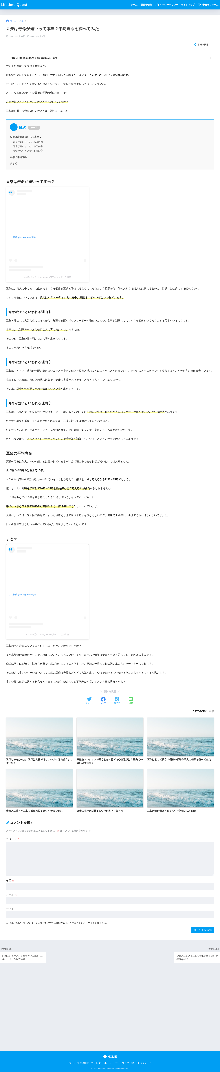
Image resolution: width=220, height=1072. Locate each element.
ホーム (134, 4)
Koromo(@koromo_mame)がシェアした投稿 (47, 625)
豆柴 (211, 701)
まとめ (13, 153)
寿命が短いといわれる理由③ (28, 141)
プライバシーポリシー (166, 4)
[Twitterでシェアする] (89, 691)
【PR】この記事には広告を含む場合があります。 (35, 48)
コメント (13, 829)
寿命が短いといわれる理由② (28, 136)
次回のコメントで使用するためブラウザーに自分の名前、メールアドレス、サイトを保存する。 (59, 913)
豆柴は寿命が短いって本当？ (26, 127)
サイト (10, 899)
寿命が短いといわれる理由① (28, 132)
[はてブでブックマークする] (117, 691)
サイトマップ (188, 4)
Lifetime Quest (14, 5)
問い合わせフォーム (208, 4)
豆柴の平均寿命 (18, 147)
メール (11, 885)
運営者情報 (146, 4)
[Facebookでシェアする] (103, 691)
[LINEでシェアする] (131, 691)
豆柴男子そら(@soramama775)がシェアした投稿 (47, 267)
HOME (110, 1056)
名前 (10, 871)
